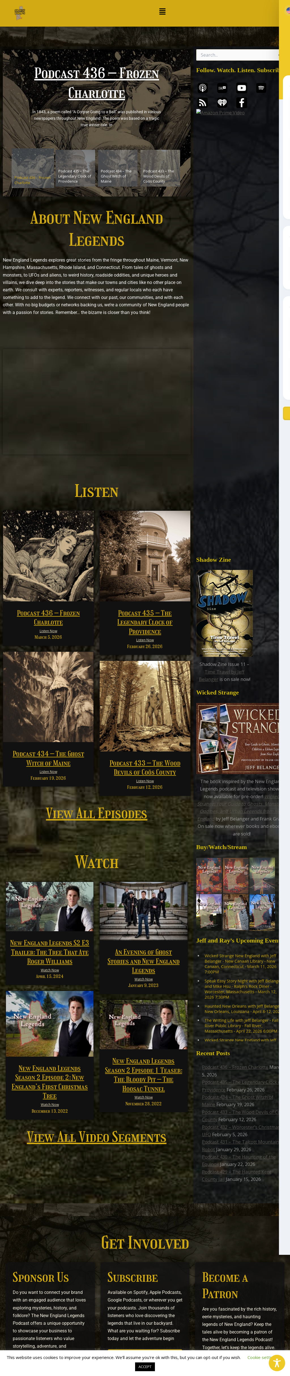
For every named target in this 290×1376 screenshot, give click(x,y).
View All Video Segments (97, 1137)
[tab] (33, 168)
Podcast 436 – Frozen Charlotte (235, 642)
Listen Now (48, 631)
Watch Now (50, 970)
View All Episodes (96, 813)
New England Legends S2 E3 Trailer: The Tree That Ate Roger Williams (49, 952)
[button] (162, 12)
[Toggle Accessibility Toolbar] (277, 1363)
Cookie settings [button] (263, 1357)
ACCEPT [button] (145, 1366)
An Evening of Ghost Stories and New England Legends (144, 961)
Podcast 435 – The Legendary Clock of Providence (144, 622)
